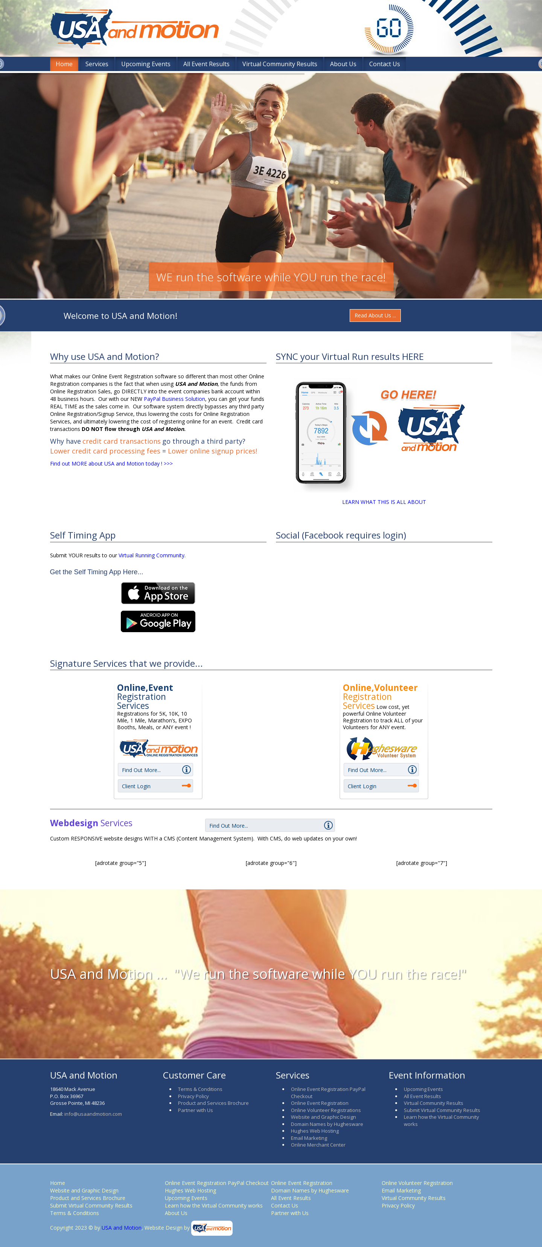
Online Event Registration (320, 1103)
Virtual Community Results (279, 64)
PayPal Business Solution (174, 398)
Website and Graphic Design (323, 1117)
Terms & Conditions (200, 1089)
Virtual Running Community (151, 555)
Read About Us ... (375, 315)
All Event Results (206, 64)
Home (64, 64)
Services (96, 64)
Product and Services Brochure (213, 1103)
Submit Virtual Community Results (442, 1110)
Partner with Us (195, 1110)
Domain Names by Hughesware (327, 1124)
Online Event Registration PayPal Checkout (217, 1182)
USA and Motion (121, 1227)
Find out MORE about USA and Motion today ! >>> (111, 463)
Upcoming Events (146, 64)
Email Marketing (309, 1138)
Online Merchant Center (318, 1144)
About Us (343, 64)
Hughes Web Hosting (315, 1130)
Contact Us (384, 64)
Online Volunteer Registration (417, 1182)
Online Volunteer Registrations (326, 1110)
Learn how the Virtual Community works (214, 1205)
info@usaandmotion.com (93, 1113)
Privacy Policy (193, 1096)
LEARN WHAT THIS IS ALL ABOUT (384, 501)
